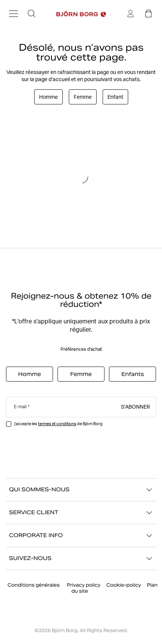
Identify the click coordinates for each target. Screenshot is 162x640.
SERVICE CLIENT (81, 512)
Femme (83, 97)
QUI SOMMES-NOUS (81, 490)
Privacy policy (83, 585)
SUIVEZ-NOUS (81, 558)
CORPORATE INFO (81, 535)
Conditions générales (34, 585)
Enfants (132, 374)
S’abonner (135, 406)
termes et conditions (57, 423)
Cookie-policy (123, 585)
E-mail (20, 406)
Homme (48, 97)
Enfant (115, 97)
